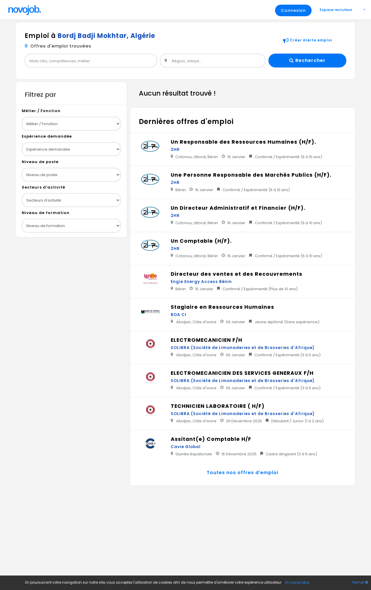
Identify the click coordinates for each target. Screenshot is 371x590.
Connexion (293, 10)
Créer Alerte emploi (307, 40)
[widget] (91, 60)
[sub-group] (71, 124)
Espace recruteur (336, 9)
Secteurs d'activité (43, 187)
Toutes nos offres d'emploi (242, 472)
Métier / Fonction (41, 111)
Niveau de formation (46, 212)
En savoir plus (297, 582)
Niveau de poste (40, 162)
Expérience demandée (47, 136)
